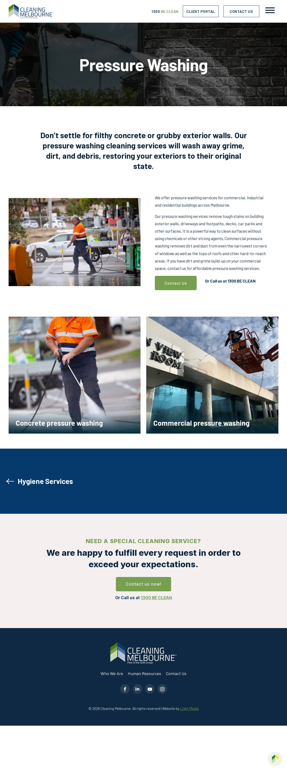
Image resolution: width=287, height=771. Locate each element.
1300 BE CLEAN (241, 280)
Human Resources (144, 673)
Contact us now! (143, 584)
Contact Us (241, 11)
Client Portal (200, 11)
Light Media (189, 708)
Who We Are (112, 673)
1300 (165, 11)
